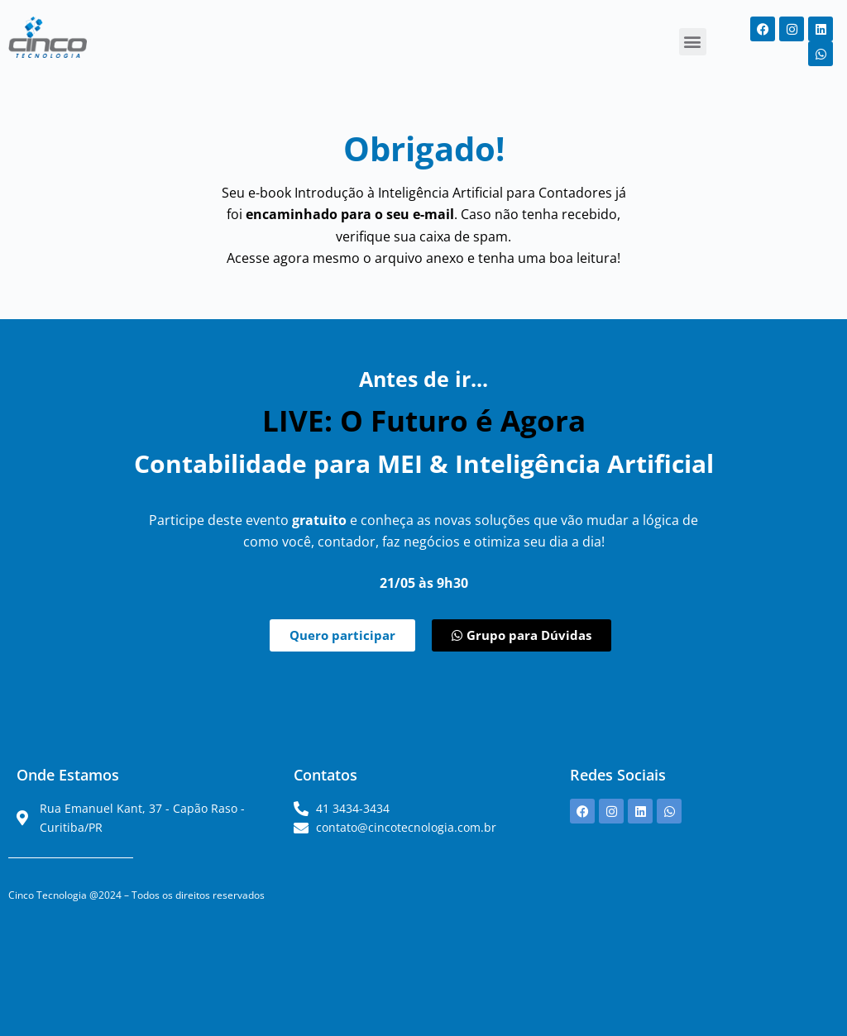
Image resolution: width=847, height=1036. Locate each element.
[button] (692, 41)
